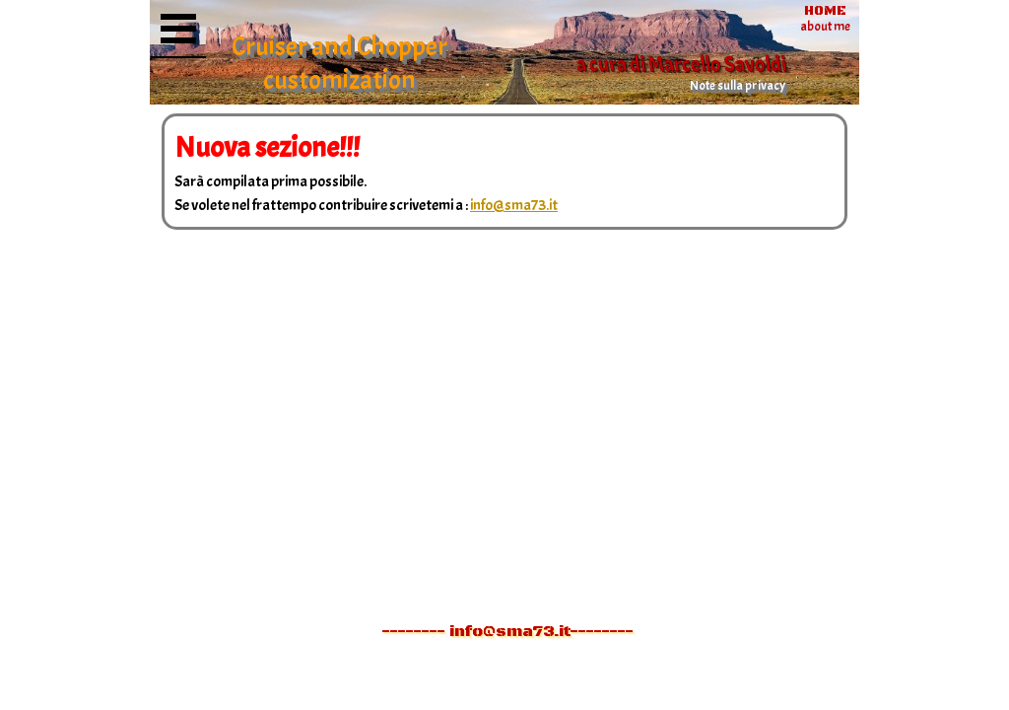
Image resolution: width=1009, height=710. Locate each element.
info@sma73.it (514, 205)
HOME (825, 11)
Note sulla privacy (737, 85)
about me (825, 26)
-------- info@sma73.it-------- (507, 631)
